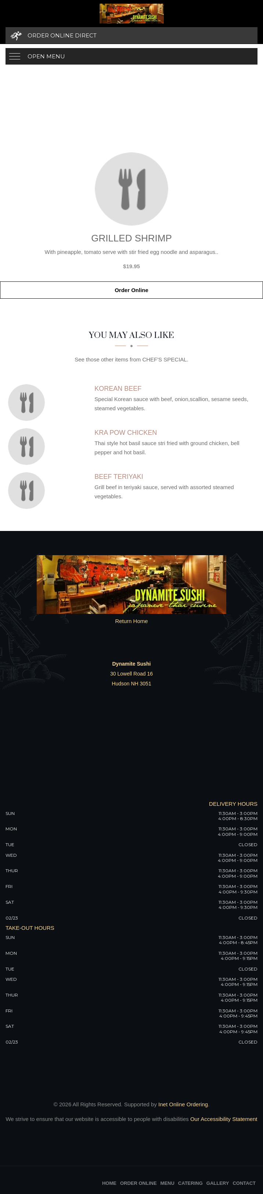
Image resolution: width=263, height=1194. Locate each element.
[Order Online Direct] (131, 35)
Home (109, 1183)
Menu (167, 1183)
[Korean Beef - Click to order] (28, 402)
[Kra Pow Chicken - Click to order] (28, 446)
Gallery (217, 1183)
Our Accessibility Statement (223, 1119)
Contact (244, 1183)
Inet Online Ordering (183, 1104)
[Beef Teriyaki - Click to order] (28, 490)
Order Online (131, 290)
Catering (190, 1183)
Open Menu (46, 56)
